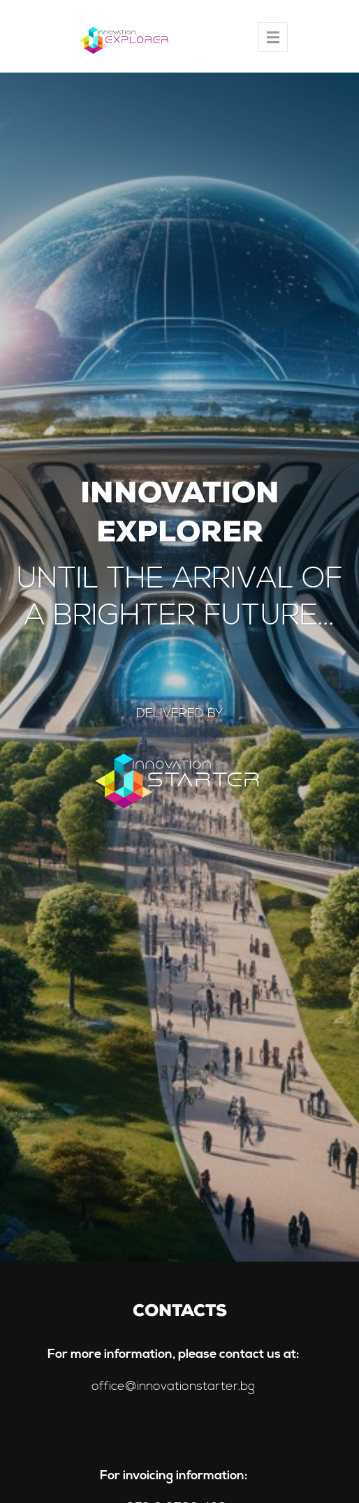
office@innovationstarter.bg (173, 1386)
